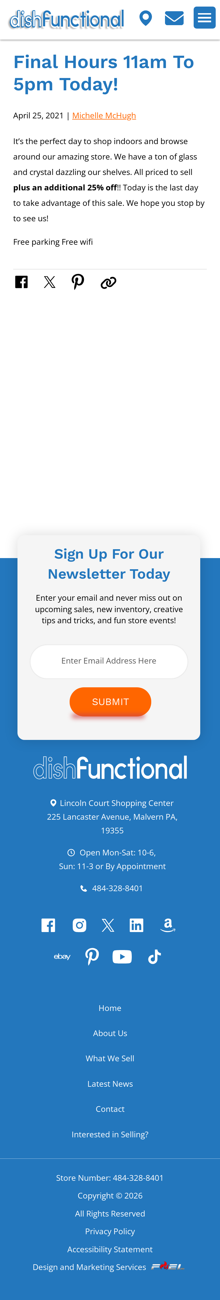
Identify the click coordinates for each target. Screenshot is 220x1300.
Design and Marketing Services (110, 1266)
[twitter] (110, 930)
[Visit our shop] (150, 22)
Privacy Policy (110, 1231)
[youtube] (124, 961)
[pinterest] (94, 961)
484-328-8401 (111, 888)
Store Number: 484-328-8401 (110, 1177)
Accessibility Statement (110, 1249)
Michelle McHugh (104, 115)
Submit (110, 701)
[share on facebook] (28, 281)
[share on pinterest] (85, 281)
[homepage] (110, 777)
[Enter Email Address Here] (109, 661)
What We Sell (110, 1058)
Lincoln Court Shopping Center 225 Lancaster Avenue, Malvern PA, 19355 (112, 816)
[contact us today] (178, 22)
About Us (110, 1033)
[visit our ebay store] (64, 961)
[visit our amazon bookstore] (169, 930)
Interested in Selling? (110, 1134)
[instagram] (81, 930)
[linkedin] (138, 930)
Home (110, 1007)
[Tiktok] (156, 961)
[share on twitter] (57, 281)
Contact (110, 1108)
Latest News (110, 1083)
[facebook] (50, 930)
